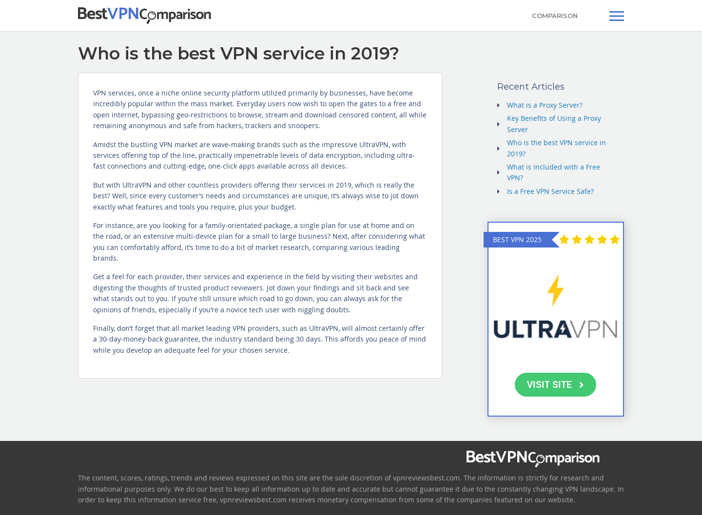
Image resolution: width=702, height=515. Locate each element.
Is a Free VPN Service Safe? (550, 191)
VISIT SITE (555, 384)
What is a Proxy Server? (545, 105)
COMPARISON (555, 15)
